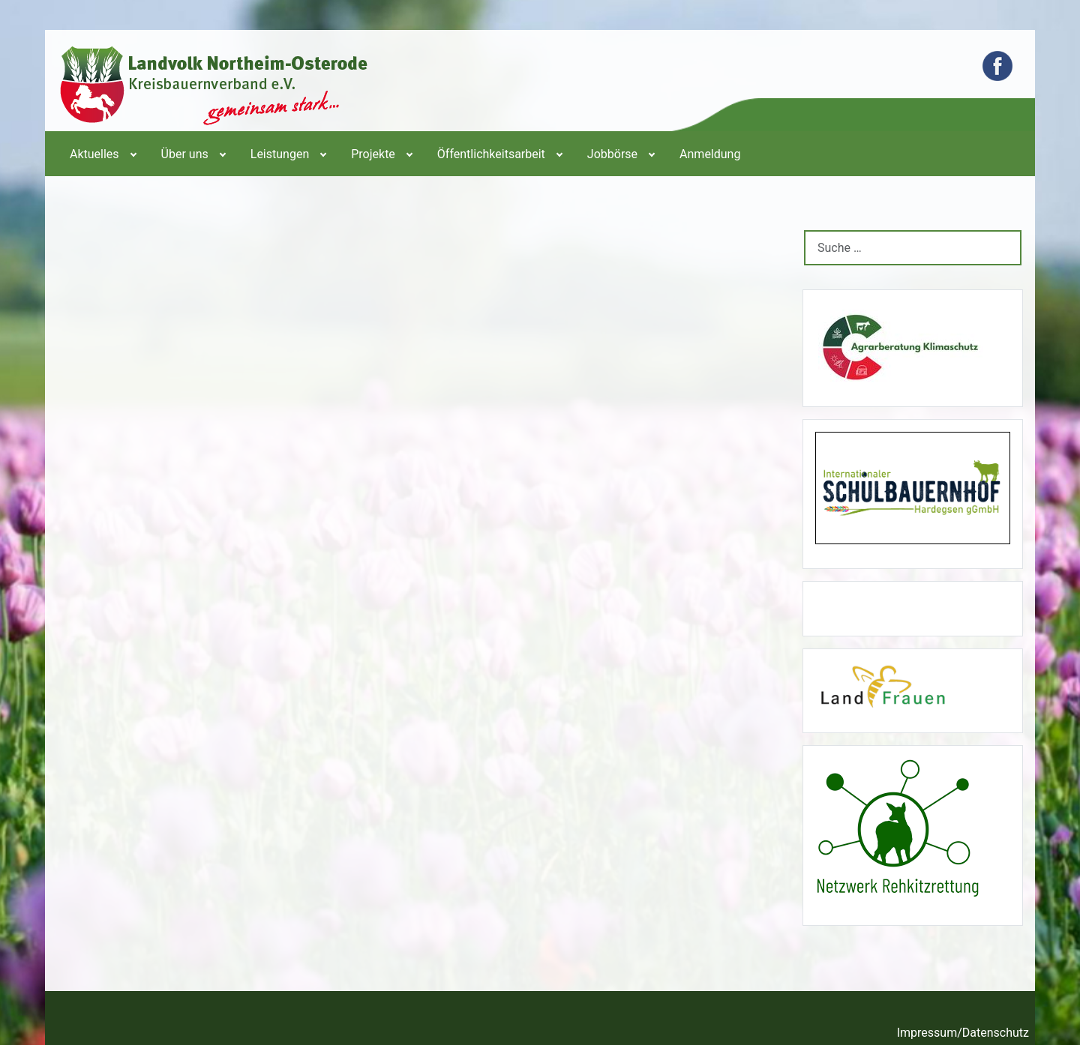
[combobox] (913, 247)
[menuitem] (102, 153)
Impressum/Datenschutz (963, 1033)
